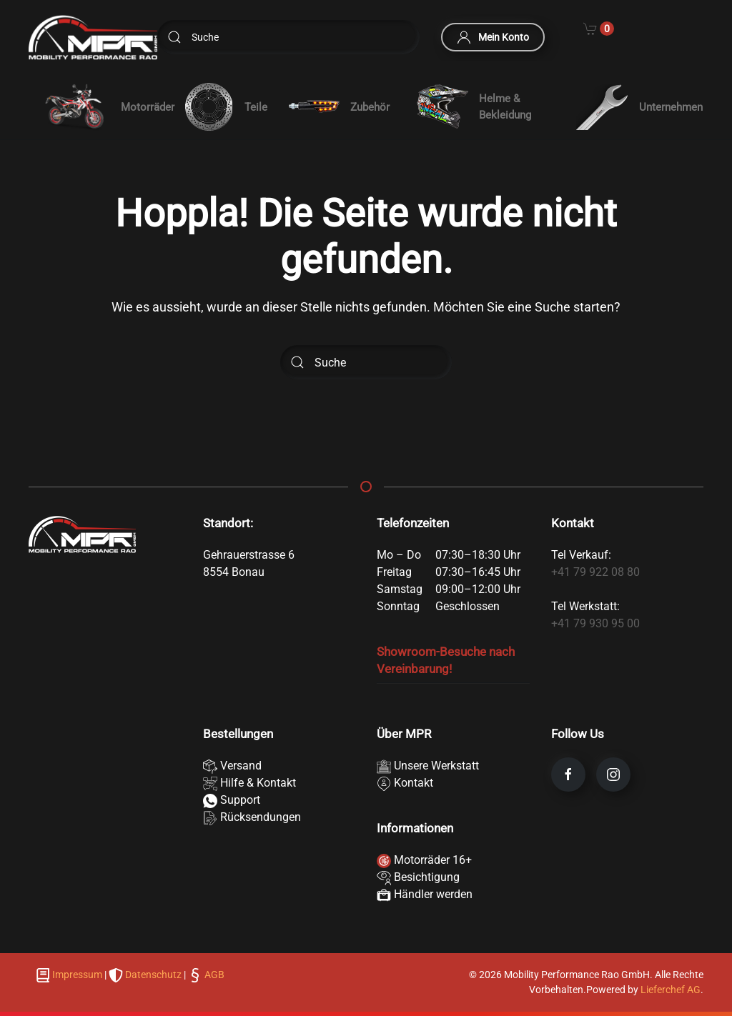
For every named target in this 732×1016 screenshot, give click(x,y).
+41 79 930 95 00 (595, 623)
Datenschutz (153, 974)
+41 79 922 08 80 (595, 572)
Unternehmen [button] (639, 107)
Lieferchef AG (670, 989)
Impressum (77, 974)
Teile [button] (225, 107)
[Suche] (288, 37)
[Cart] (598, 27)
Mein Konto (493, 37)
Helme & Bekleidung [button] (473, 107)
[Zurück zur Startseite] (93, 37)
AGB (213, 974)
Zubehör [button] (338, 107)
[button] (96, 107)
